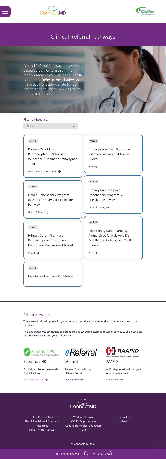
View (92, 166)
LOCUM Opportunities (83, 421)
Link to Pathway (38, 212)
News (124, 421)
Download (35, 253)
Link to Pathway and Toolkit (44, 171)
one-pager (35, 331)
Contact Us (124, 416)
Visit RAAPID (114, 379)
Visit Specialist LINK (35, 379)
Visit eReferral (74, 379)
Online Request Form (42, 416)
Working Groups (83, 416)
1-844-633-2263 (98, 453)
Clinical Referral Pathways (42, 429)
